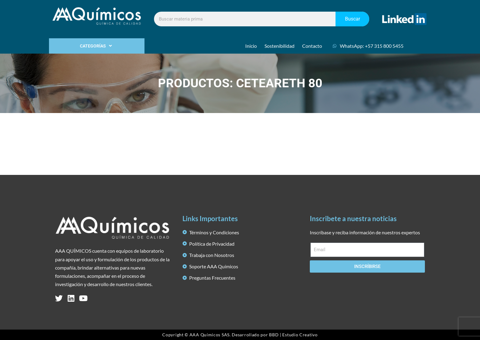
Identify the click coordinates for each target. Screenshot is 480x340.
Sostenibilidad (279, 46)
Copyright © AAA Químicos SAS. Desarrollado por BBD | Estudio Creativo (239, 334)
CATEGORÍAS (96, 46)
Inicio (251, 46)
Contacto (312, 46)
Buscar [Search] (352, 19)
